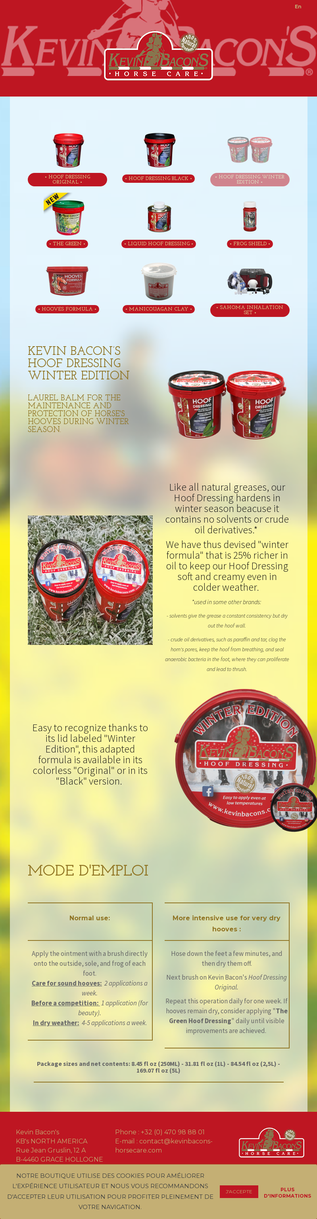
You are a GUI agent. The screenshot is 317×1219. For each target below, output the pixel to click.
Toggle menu (24, 9)
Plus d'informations (287, 1191)
